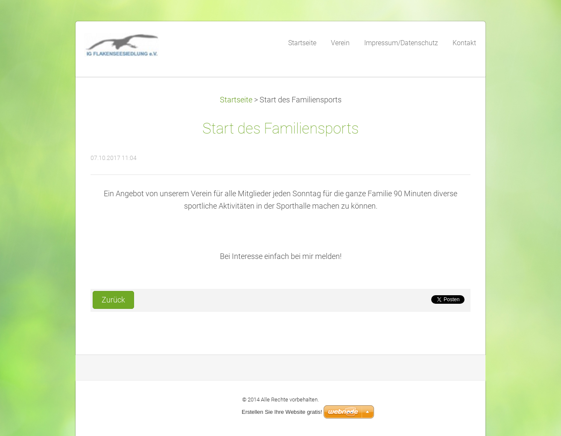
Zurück (113, 300)
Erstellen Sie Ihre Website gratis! (282, 412)
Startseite (236, 100)
